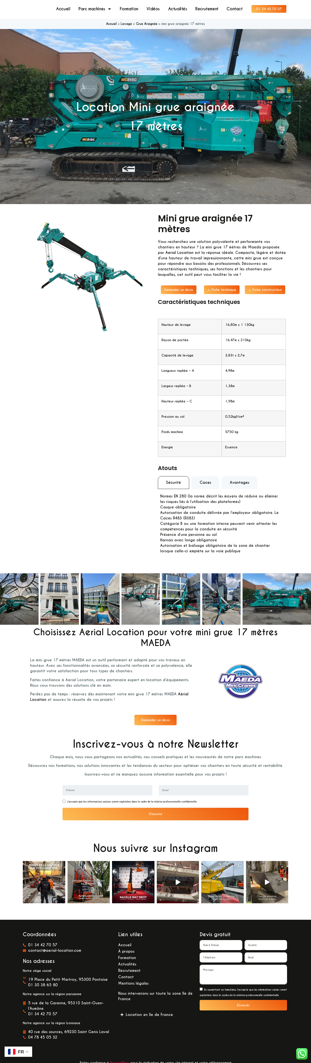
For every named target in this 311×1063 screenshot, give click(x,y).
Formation (129, 9)
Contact (234, 9)
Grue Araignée (146, 24)
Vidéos (153, 9)
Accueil (63, 9)
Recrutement (206, 9)
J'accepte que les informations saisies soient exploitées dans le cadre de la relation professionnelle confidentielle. (132, 802)
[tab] (173, 483)
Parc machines (95, 9)
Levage (126, 24)
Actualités (177, 9)
